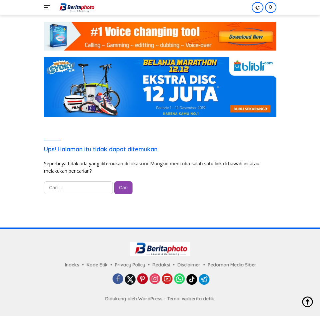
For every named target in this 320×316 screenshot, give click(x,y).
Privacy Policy (130, 265)
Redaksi (161, 265)
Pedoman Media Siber (232, 265)
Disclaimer (188, 265)
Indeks (72, 265)
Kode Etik (97, 265)
